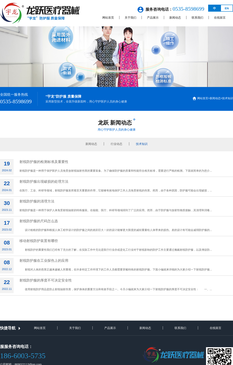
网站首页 (108, 17)
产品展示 (153, 17)
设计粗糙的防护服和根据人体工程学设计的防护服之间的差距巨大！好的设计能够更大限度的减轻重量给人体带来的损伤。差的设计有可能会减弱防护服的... (115, 230)
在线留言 (220, 17)
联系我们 (197, 17)
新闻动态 (175, 17)
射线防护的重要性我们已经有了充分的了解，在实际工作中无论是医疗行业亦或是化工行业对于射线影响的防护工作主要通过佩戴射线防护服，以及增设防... (115, 249)
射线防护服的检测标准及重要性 (43, 162)
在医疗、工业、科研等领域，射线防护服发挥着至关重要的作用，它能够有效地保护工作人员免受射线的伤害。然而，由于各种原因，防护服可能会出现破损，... (115, 190)
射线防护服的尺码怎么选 (38, 221)
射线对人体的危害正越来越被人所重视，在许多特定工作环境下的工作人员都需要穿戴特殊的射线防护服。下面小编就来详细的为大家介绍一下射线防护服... (115, 269)
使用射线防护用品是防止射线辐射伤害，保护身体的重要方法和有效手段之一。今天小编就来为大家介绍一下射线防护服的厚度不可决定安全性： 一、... (115, 289)
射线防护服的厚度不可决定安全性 (45, 280)
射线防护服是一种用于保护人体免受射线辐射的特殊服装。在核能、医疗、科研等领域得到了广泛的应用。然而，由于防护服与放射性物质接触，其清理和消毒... (115, 210)
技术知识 (227, 98)
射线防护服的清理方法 (36, 201)
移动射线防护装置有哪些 (38, 241)
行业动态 (116, 143)
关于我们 (130, 17)
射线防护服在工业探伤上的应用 (43, 261)
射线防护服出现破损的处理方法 (43, 181)
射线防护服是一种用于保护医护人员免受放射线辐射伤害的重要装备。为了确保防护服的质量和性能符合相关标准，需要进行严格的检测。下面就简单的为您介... (115, 170)
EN (227, 8)
